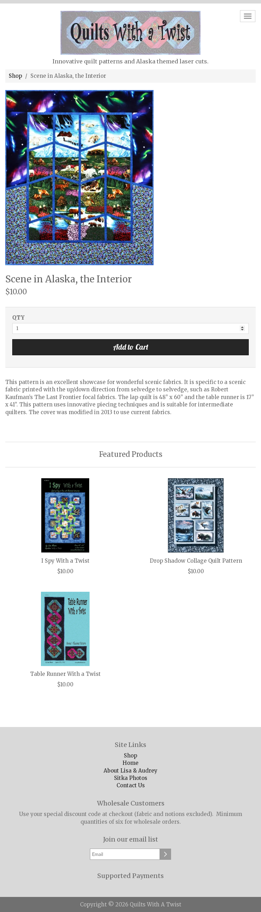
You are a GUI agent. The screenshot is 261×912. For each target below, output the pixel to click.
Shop (15, 76)
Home (130, 763)
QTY (18, 317)
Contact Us (131, 785)
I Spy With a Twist (65, 561)
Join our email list (130, 839)
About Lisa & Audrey (130, 770)
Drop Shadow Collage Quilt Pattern (196, 561)
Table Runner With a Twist (65, 674)
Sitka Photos (130, 778)
